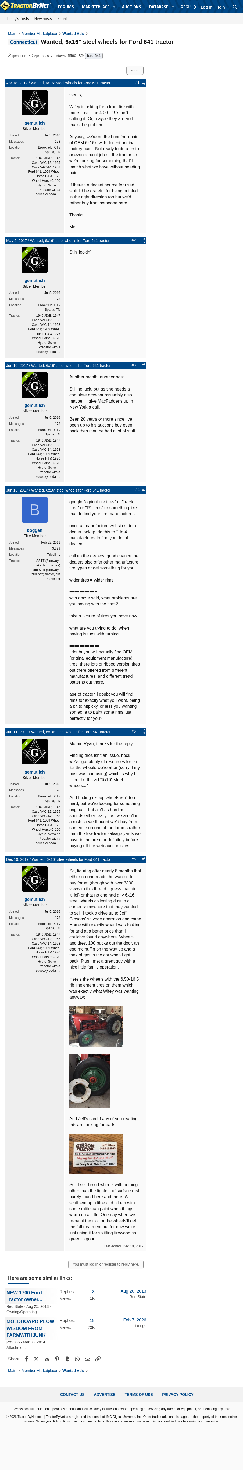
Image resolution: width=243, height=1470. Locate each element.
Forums (66, 7)
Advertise (104, 1394)
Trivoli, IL (53, 555)
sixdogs (140, 1326)
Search (63, 18)
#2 (134, 240)
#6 (134, 859)
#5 (134, 731)
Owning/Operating (21, 1312)
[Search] (235, 7)
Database (158, 7)
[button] (114, 7)
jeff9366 (13, 1342)
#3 (134, 365)
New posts (43, 18)
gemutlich (19, 56)
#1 (137, 82)
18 (92, 1320)
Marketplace (95, 7)
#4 (137, 489)
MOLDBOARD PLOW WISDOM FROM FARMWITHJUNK (30, 1328)
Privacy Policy (178, 1394)
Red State (14, 1306)
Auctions (131, 7)
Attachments (16, 1347)
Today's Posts (18, 18)
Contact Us (72, 1394)
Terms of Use (139, 1394)
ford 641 (94, 55)
